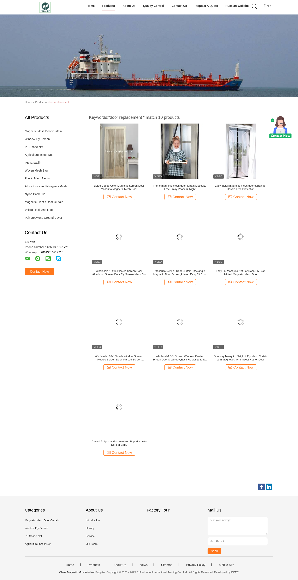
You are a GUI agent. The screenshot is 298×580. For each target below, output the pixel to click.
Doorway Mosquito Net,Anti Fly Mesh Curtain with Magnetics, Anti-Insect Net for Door (240, 358)
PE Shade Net (34, 147)
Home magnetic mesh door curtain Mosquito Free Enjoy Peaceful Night (180, 187)
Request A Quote (206, 5)
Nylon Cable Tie (35, 194)
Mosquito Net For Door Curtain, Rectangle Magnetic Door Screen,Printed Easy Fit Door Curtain (180, 272)
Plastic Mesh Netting (38, 178)
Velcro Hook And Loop (39, 209)
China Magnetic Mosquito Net (77, 572)
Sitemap (166, 564)
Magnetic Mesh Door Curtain (43, 131)
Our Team (91, 543)
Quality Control (153, 5)
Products (108, 5)
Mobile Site (226, 564)
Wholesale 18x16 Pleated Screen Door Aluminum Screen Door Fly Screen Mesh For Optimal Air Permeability (119, 272)
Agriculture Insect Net (39, 154)
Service (90, 536)
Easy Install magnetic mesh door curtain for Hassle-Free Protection (240, 187)
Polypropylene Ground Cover (43, 217)
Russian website (237, 5)
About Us (129, 5)
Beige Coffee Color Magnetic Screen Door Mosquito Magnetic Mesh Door (119, 187)
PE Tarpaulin (33, 162)
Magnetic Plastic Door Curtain (44, 202)
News (144, 564)
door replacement (58, 102)
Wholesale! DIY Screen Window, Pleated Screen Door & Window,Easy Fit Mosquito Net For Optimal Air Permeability (179, 358)
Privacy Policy (195, 564)
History (90, 528)
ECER (235, 572)
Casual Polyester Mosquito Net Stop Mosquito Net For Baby (119, 443)
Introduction (93, 520)
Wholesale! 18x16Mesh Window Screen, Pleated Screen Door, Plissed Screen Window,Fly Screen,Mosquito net (119, 358)
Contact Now (39, 271)
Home (91, 5)
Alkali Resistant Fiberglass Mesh (46, 186)
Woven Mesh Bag (36, 170)
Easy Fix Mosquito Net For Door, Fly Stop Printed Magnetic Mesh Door (240, 272)
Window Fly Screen (37, 139)
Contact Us (179, 5)
